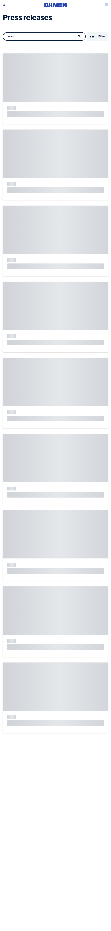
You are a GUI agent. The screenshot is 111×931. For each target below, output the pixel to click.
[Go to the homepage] (55, 4)
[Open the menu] (106, 4)
